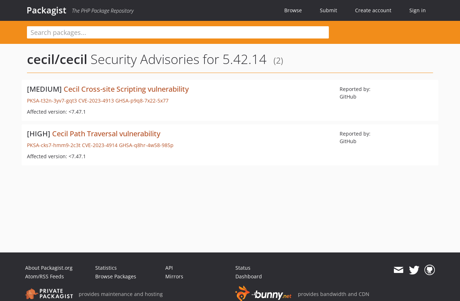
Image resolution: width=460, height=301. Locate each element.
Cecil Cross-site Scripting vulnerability (126, 89)
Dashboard (248, 276)
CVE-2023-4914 (100, 145)
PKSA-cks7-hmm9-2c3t (53, 145)
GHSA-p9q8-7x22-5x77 (142, 100)
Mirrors (174, 276)
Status (242, 267)
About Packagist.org (49, 267)
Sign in (417, 10)
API (169, 267)
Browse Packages (115, 276)
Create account (373, 10)
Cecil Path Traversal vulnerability (106, 133)
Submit (328, 10)
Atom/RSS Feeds (44, 276)
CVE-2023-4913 (96, 100)
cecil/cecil (57, 59)
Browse (293, 10)
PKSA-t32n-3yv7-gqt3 (52, 100)
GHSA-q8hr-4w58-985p (146, 145)
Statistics (106, 267)
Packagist (46, 10)
